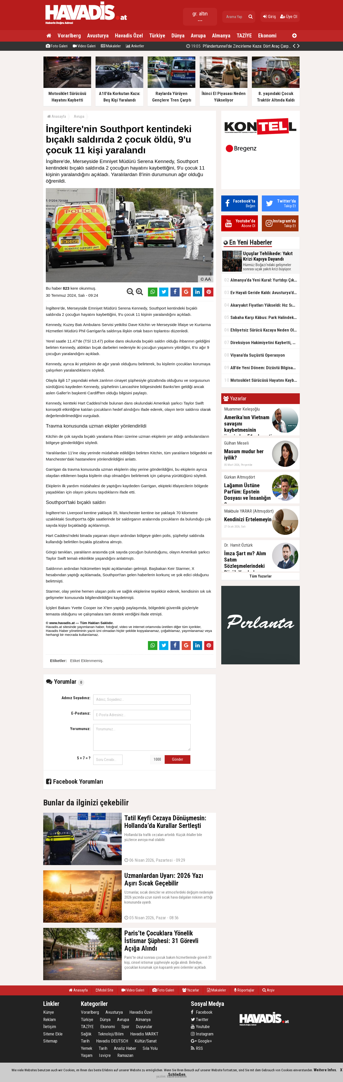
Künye (48, 1012)
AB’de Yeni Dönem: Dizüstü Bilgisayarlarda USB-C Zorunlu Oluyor (262, 368)
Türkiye (157, 35)
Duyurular (144, 1026)
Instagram (202, 1033)
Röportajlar (244, 990)
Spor (125, 1026)
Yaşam (86, 1055)
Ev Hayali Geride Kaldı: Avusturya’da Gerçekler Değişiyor (262, 292)
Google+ (201, 1041)
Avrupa (198, 35)
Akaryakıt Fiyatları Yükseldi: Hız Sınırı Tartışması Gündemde (262, 305)
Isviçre (105, 1055)
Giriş (269, 16)
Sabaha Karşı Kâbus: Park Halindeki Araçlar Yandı (262, 317)
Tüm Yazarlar (261, 576)
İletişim (49, 1026)
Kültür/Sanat (146, 1041)
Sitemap (50, 1041)
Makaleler (111, 46)
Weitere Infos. (325, 1070)
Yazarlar (190, 990)
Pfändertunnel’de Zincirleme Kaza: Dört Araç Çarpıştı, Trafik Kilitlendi (254, 46)
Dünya (178, 35)
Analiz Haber (125, 1048)
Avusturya (98, 35)
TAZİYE (244, 35)
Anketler (135, 46)
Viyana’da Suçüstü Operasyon (254, 355)
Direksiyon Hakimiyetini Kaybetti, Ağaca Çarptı (262, 342)
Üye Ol (288, 16)
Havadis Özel (129, 35)
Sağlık (86, 1033)
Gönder (177, 759)
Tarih (85, 1041)
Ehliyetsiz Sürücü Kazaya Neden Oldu (261, 330)
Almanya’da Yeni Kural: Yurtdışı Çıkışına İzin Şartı (262, 280)
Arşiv (268, 990)
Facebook (201, 1012)
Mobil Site (104, 990)
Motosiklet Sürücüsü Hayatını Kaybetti (262, 380)
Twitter (199, 1019)
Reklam (49, 1019)
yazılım (160, 1076)
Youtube (200, 1026)
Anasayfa (56, 116)
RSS (197, 1048)
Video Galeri (84, 46)
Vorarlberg (69, 35)
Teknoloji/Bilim (111, 1033)
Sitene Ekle (53, 1033)
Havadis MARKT (144, 1033)
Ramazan (125, 1055)
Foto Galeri (57, 46)
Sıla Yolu (150, 1048)
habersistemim (177, 1076)
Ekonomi (267, 35)
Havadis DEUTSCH (112, 1041)
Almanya (221, 35)
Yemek (86, 1048)
